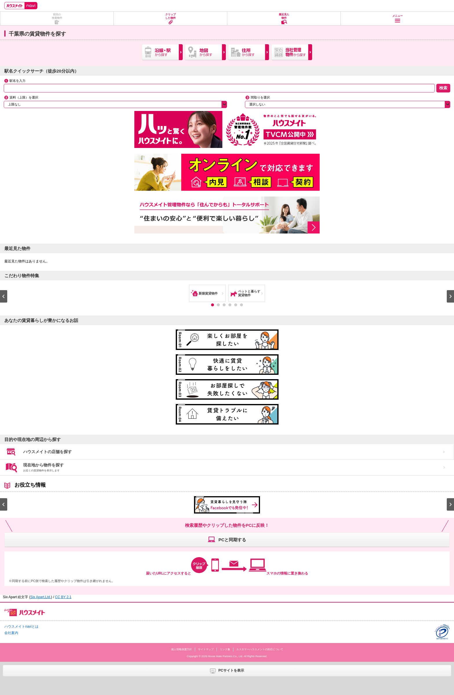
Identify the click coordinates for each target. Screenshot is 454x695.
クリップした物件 (170, 16)
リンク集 (225, 649)
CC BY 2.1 (63, 597)
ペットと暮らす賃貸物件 (249, 293)
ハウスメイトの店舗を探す (47, 451)
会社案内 (11, 633)
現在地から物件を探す (43, 467)
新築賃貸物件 (208, 293)
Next (450, 296)
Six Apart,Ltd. (40, 597)
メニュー (397, 15)
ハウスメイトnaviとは (21, 626)
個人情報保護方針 (181, 649)
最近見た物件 (284, 16)
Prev (3, 296)
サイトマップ (206, 649)
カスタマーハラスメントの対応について (259, 649)
